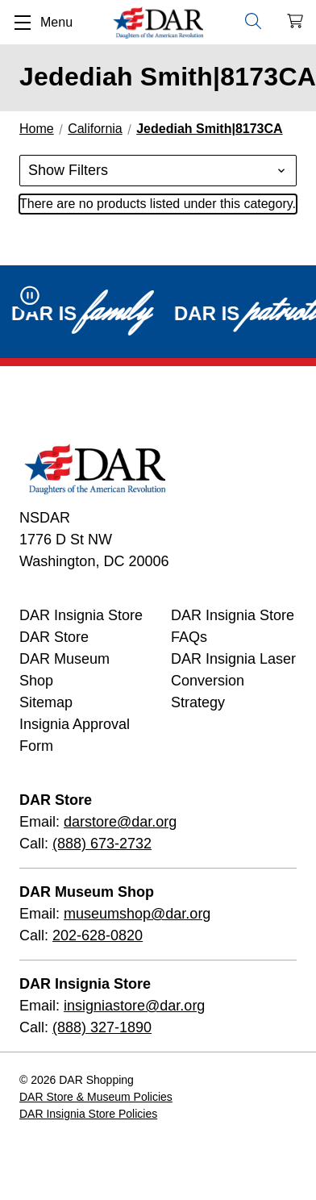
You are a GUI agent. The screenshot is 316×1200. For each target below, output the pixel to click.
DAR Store (54, 637)
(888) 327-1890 (102, 1027)
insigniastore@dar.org (134, 1006)
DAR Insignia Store (81, 615)
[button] (158, 170)
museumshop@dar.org (137, 914)
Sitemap (46, 702)
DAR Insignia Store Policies (88, 1113)
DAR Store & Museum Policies (96, 1096)
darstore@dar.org (120, 822)
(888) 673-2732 (102, 843)
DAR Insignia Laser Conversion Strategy (233, 680)
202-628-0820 (97, 935)
